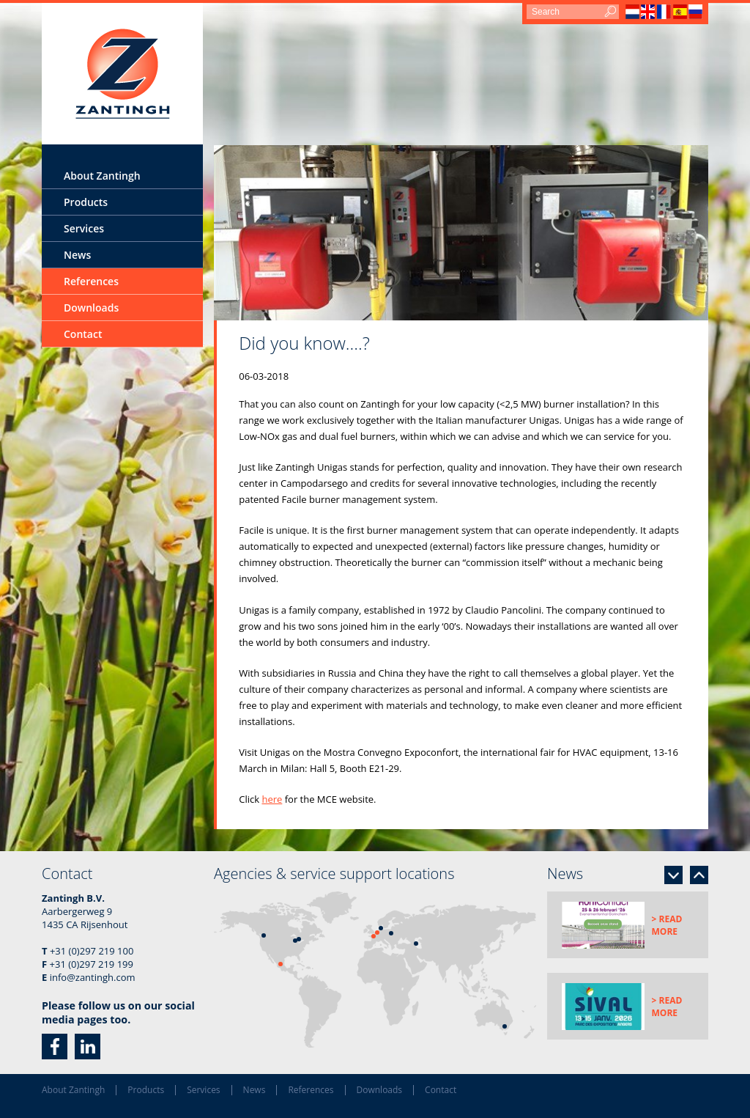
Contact (83, 334)
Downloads (91, 308)
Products (86, 202)
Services (84, 228)
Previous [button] (699, 875)
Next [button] (673, 875)
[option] (461, 232)
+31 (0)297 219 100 (91, 950)
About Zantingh (102, 176)
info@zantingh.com (92, 977)
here (271, 799)
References (91, 281)
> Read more (667, 925)
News (77, 255)
